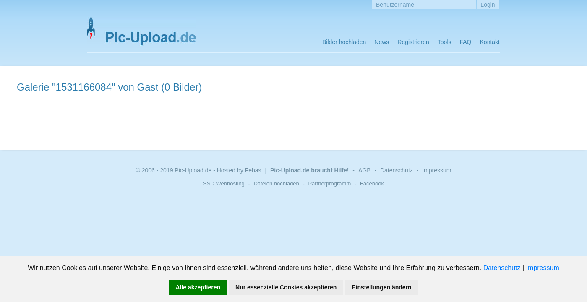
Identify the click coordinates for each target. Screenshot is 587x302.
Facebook (372, 183)
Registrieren (413, 42)
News (381, 42)
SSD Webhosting (224, 183)
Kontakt (490, 42)
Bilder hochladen (344, 42)
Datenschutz (502, 267)
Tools (444, 42)
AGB (364, 170)
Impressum (542, 267)
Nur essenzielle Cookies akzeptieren (286, 287)
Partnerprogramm (329, 183)
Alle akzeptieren (197, 287)
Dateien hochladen (276, 183)
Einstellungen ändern (381, 287)
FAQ (466, 42)
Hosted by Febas (239, 170)
